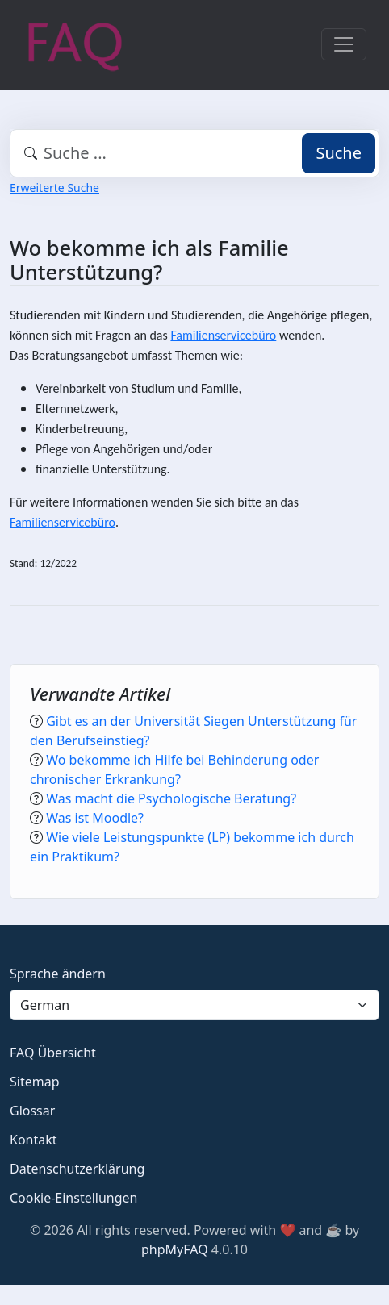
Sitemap (35, 1081)
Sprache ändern (58, 973)
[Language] (194, 1005)
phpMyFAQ (174, 1249)
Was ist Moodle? (95, 818)
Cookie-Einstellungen (73, 1198)
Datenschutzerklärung (77, 1169)
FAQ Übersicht (53, 1052)
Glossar (32, 1110)
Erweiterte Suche (54, 187)
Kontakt (33, 1140)
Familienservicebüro (223, 335)
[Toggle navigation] (343, 44)
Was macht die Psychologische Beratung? (171, 798)
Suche (339, 153)
